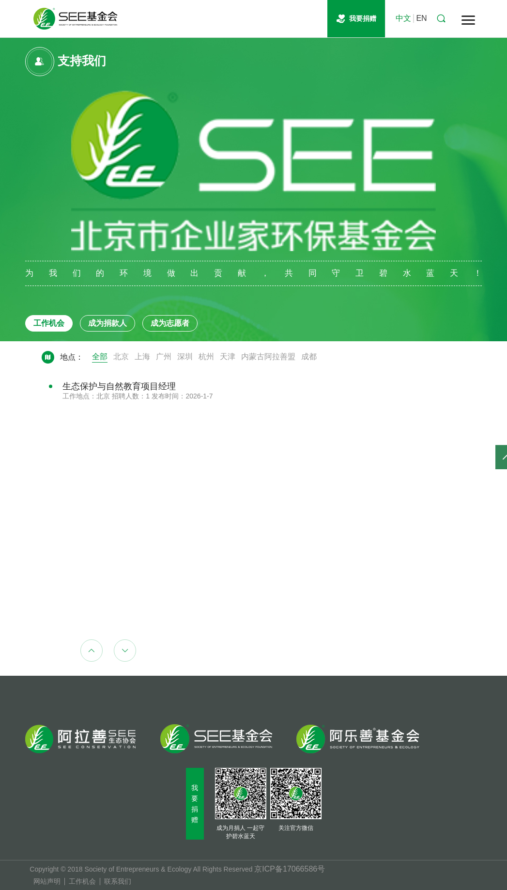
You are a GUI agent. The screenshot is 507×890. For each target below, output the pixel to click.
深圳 (185, 356)
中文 (403, 18)
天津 (227, 356)
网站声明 (47, 881)
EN (421, 18)
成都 (309, 356)
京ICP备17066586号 (289, 869)
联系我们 (117, 881)
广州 (163, 356)
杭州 (206, 356)
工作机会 (48, 323)
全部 (100, 356)
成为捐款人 (107, 323)
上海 (142, 356)
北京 (121, 356)
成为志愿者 (170, 323)
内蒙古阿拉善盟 (268, 356)
